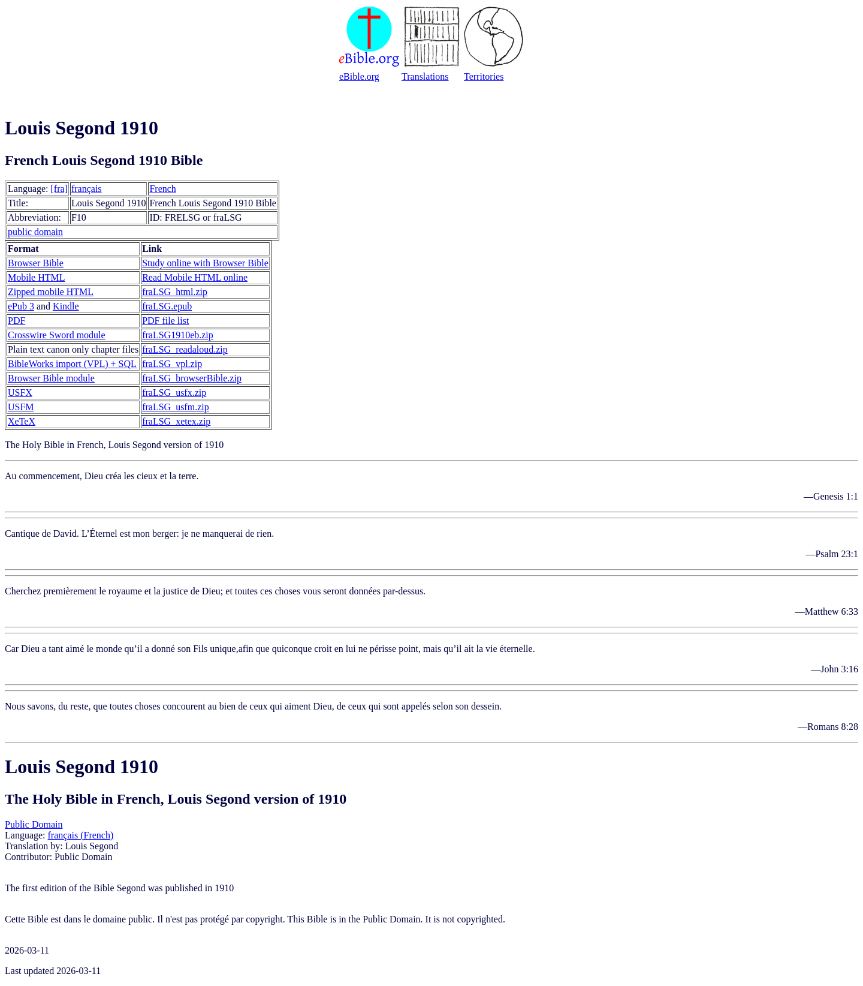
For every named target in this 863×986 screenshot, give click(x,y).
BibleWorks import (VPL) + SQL (72, 364)
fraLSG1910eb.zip (177, 335)
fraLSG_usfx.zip (174, 392)
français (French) (81, 835)
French (162, 189)
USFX (20, 392)
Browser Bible (36, 263)
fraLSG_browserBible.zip (192, 378)
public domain (35, 232)
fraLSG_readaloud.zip (185, 349)
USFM (21, 407)
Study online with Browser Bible (205, 263)
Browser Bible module (51, 378)
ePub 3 (21, 306)
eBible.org (359, 76)
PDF (16, 320)
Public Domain (33, 824)
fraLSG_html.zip (174, 292)
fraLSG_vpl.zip (172, 364)
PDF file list (165, 320)
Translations (425, 76)
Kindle (66, 306)
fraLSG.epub (167, 306)
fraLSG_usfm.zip (175, 407)
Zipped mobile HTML (50, 292)
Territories (483, 76)
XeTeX (21, 421)
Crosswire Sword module (56, 335)
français (86, 189)
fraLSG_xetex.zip (176, 421)
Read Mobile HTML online (195, 277)
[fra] (59, 189)
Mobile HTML (36, 277)
